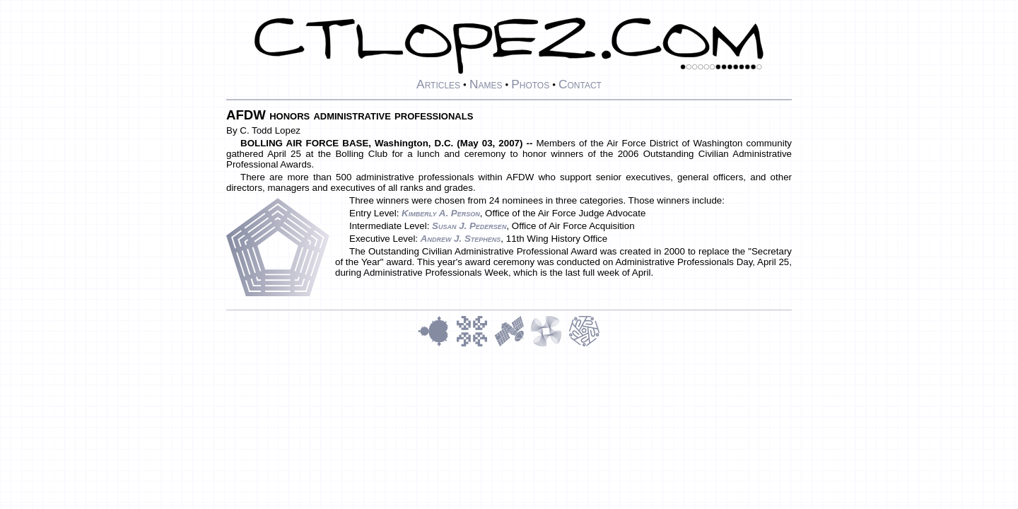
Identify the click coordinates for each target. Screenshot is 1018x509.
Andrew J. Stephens (461, 238)
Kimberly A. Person (441, 213)
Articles (438, 84)
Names (486, 84)
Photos (530, 84)
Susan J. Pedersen (469, 226)
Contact (580, 84)
